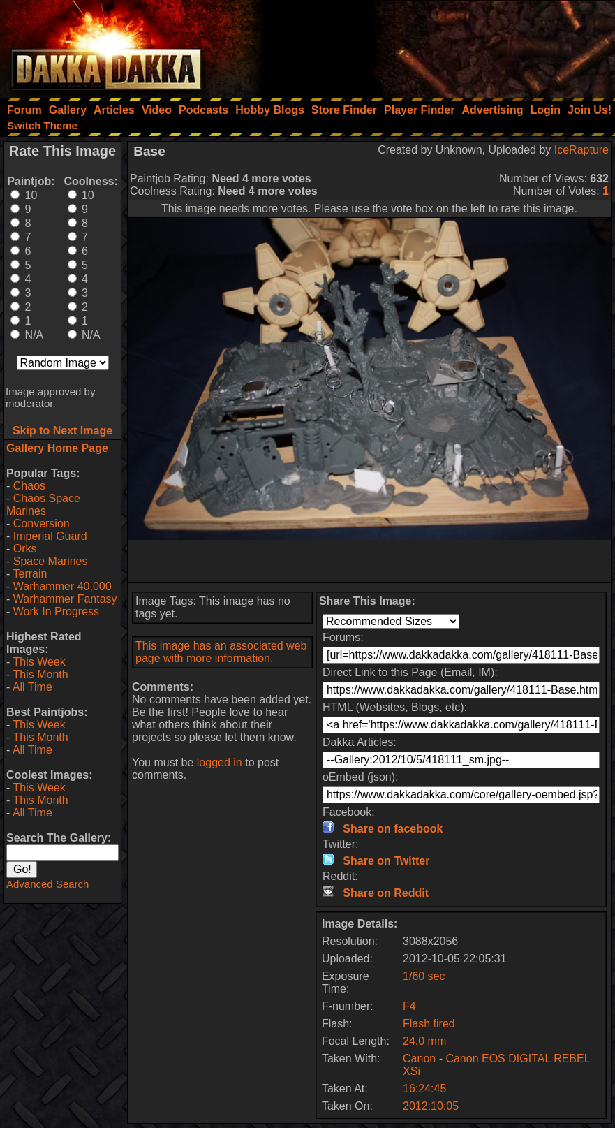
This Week (39, 662)
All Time (32, 687)
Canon (419, 1058)
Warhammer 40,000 (62, 586)
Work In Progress (56, 611)
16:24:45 (424, 1088)
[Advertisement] (427, 45)
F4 (409, 1006)
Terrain (30, 574)
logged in (219, 762)
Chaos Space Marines (43, 504)
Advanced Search (47, 884)
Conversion (41, 523)
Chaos (29, 486)
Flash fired (429, 1024)
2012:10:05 (431, 1106)
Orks (25, 549)
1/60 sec (424, 976)
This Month (40, 674)
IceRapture (581, 150)
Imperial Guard (50, 536)
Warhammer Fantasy (65, 599)
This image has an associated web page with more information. (220, 652)
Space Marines (50, 561)
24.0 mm (424, 1041)
